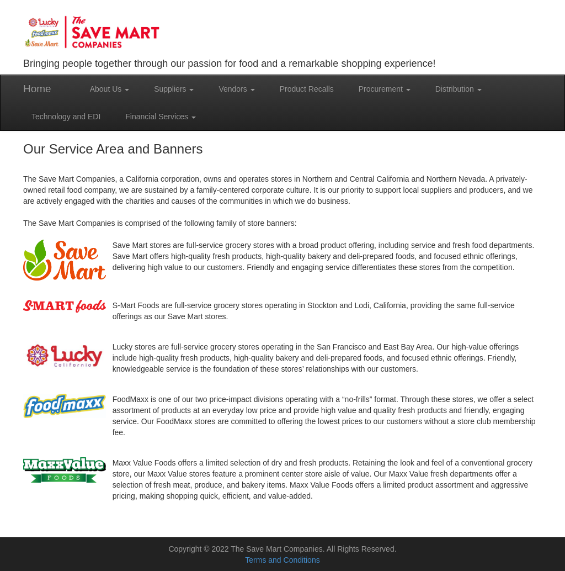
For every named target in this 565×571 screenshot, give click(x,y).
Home (37, 88)
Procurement (385, 88)
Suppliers (174, 88)
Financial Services (160, 116)
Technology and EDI (65, 116)
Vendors (236, 88)
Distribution (458, 88)
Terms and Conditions (282, 560)
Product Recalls (307, 88)
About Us (109, 88)
